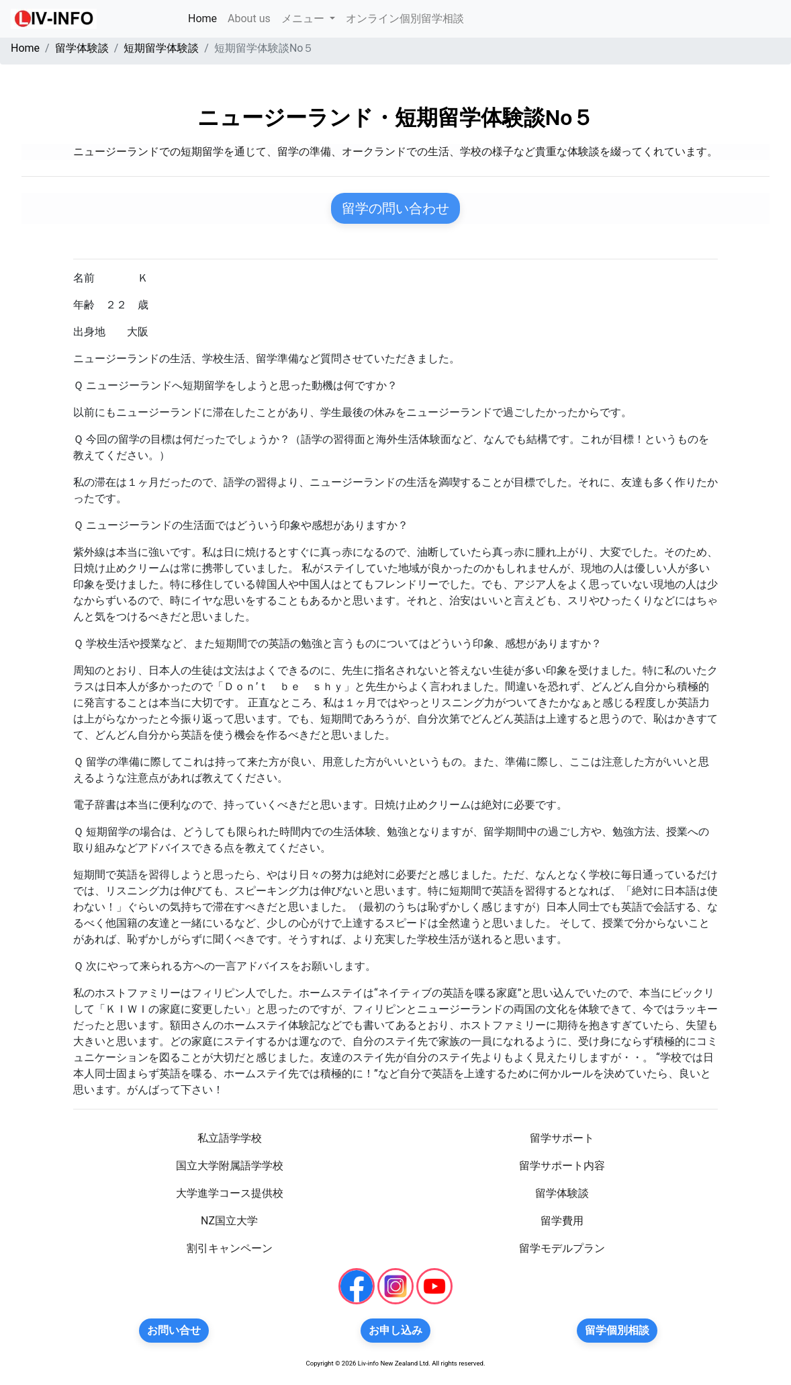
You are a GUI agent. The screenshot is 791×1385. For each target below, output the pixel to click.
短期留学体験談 (161, 48)
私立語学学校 (229, 1138)
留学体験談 (82, 48)
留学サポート (562, 1138)
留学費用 (562, 1220)
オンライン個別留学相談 (405, 18)
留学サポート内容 (562, 1165)
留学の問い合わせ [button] (395, 208)
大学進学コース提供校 (229, 1193)
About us (249, 18)
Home (205, 17)
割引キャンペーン (230, 1248)
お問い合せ (174, 1330)
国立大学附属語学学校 (229, 1165)
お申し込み (395, 1330)
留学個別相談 (617, 1330)
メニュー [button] (304, 18)
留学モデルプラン (562, 1248)
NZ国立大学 (229, 1220)
